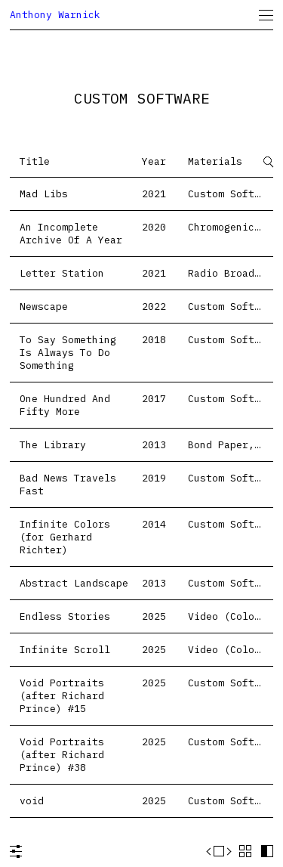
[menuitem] (266, 15)
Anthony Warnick (55, 14)
